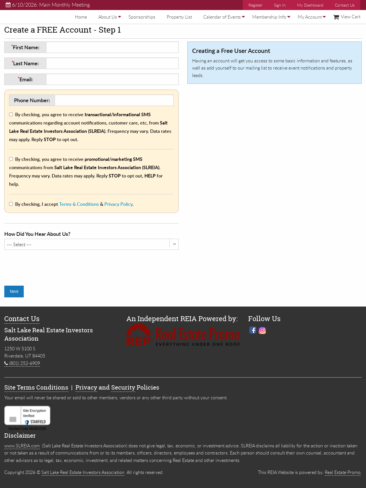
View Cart (346, 16)
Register (255, 5)
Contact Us (345, 5)
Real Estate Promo (343, 472)
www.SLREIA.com (22, 445)
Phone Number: (32, 100)
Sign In (280, 5)
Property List (179, 17)
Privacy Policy (118, 204)
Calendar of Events (222, 17)
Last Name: (25, 63)
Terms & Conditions (79, 204)
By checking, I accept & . (74, 204)
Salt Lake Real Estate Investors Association (82, 472)
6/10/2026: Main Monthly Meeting (48, 4)
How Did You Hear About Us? (37, 233)
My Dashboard (310, 5)
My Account (310, 17)
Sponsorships (141, 17)
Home (81, 17)
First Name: (25, 47)
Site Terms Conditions (36, 387)
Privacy (86, 387)
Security (123, 387)
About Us (107, 17)
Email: (25, 79)
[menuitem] (81, 17)
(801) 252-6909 (22, 363)
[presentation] (47, 265)
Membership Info (269, 17)
